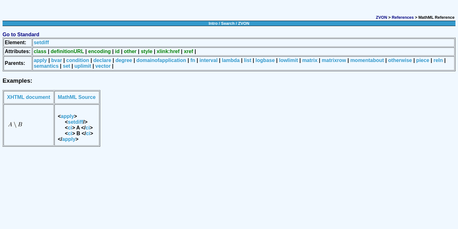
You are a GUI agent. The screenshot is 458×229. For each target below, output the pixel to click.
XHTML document (28, 97)
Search (228, 23)
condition (77, 60)
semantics (46, 66)
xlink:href (168, 51)
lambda (230, 60)
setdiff (41, 42)
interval (208, 60)
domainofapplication (161, 60)
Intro (213, 23)
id (117, 51)
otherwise (400, 60)
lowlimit (288, 60)
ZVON (381, 17)
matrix (309, 60)
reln (438, 60)
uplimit (82, 66)
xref (188, 51)
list (247, 60)
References (403, 17)
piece (422, 60)
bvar (56, 60)
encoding (99, 51)
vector (103, 66)
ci (70, 127)
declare (102, 60)
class (40, 51)
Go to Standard (21, 34)
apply (40, 60)
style (146, 51)
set (66, 66)
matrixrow (334, 60)
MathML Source (77, 97)
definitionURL (67, 51)
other (130, 51)
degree (123, 60)
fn (193, 60)
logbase (264, 60)
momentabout (367, 60)
